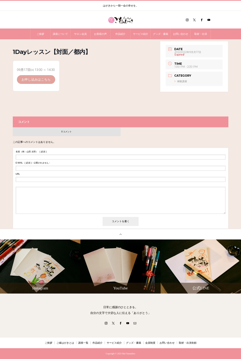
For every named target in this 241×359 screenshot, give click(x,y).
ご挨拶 (40, 33)
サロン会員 (80, 33)
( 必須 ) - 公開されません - (33, 163)
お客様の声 (100, 33)
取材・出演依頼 (187, 342)
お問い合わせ (180, 33)
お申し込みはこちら (36, 79)
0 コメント (66, 131)
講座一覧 (83, 342)
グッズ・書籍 (160, 33)
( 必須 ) (31, 152)
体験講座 (180, 81)
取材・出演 (200, 33)
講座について (60, 33)
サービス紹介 (140, 33)
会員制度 (150, 342)
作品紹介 (120, 33)
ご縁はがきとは (65, 342)
